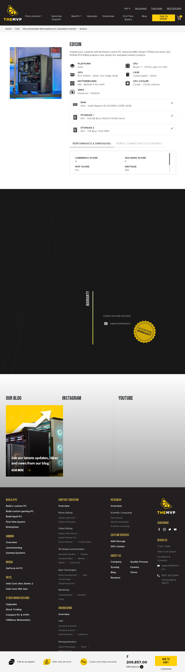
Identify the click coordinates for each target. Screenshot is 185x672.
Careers (134, 568)
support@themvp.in (170, 568)
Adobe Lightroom (66, 518)
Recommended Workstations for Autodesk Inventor (49, 29)
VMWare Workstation (18, 620)
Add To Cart (166, 661)
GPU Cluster (118, 547)
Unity (84, 576)
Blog (144, 17)
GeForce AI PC (14, 569)
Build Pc (75, 17)
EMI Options (134, 667)
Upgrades (92, 17)
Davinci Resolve (65, 542)
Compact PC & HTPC (17, 615)
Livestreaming (14, 548)
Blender (81, 559)
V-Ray (61, 600)
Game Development (67, 576)
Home (8, 29)
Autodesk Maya (65, 559)
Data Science (117, 518)
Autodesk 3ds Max (66, 555)
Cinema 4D (75, 563)
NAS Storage (118, 542)
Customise (166, 669)
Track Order (156, 9)
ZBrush (61, 563)
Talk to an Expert (166, 552)
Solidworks (83, 635)
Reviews (115, 578)
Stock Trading (13, 610)
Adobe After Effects (67, 534)
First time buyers (15, 522)
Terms (133, 573)
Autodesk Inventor (66, 631)
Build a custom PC (16, 506)
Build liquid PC (14, 517)
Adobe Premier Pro (67, 538)
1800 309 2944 (174, 9)
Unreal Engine (64, 580)
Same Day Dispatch (56, 18)
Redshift (81, 595)
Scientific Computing (120, 527)
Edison (83, 29)
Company (116, 562)
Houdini (84, 555)
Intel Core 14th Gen (17, 589)
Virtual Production (66, 584)
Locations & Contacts (163, 559)
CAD (17, 29)
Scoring (115, 568)
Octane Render (65, 595)
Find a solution (32, 17)
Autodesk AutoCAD (67, 626)
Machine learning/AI (119, 522)
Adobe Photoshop (66, 522)
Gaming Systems (15, 553)
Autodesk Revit (65, 635)
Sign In (127, 9)
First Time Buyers (128, 18)
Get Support (141, 9)
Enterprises (108, 17)
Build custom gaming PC (20, 512)
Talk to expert (164, 18)
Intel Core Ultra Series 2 (19, 584)
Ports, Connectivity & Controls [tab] (139, 144)
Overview (11, 543)
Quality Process (139, 562)
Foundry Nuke (84, 542)
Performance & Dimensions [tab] (91, 144)
